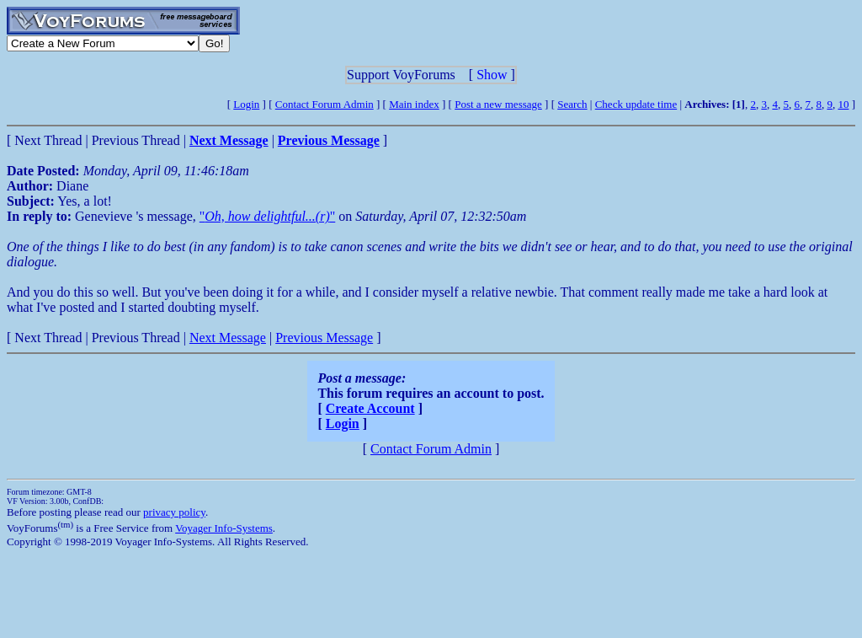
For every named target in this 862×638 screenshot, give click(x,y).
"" (268, 216)
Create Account (370, 408)
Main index (414, 104)
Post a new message (498, 104)
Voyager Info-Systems (224, 528)
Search (572, 104)
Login (246, 104)
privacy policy (174, 512)
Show (491, 74)
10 (843, 104)
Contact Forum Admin (324, 104)
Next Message (227, 337)
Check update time (636, 104)
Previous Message (324, 337)
